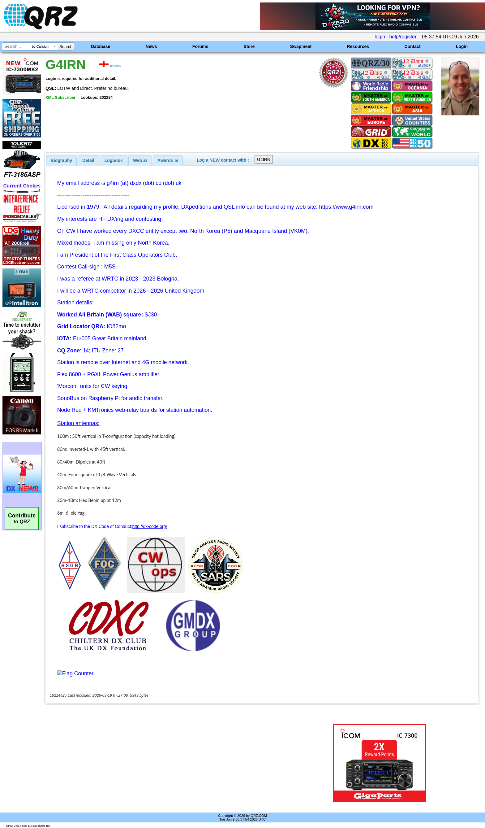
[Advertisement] (167, 763)
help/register (402, 36)
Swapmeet (300, 46)
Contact (412, 46)
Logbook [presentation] (114, 160)
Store (249, 46)
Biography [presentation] (61, 160)
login (380, 36)
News (151, 46)
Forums (200, 46)
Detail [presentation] (88, 160)
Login (462, 46)
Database (100, 46)
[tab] (61, 160)
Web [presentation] (140, 160)
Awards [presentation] (167, 160)
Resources (358, 46)
